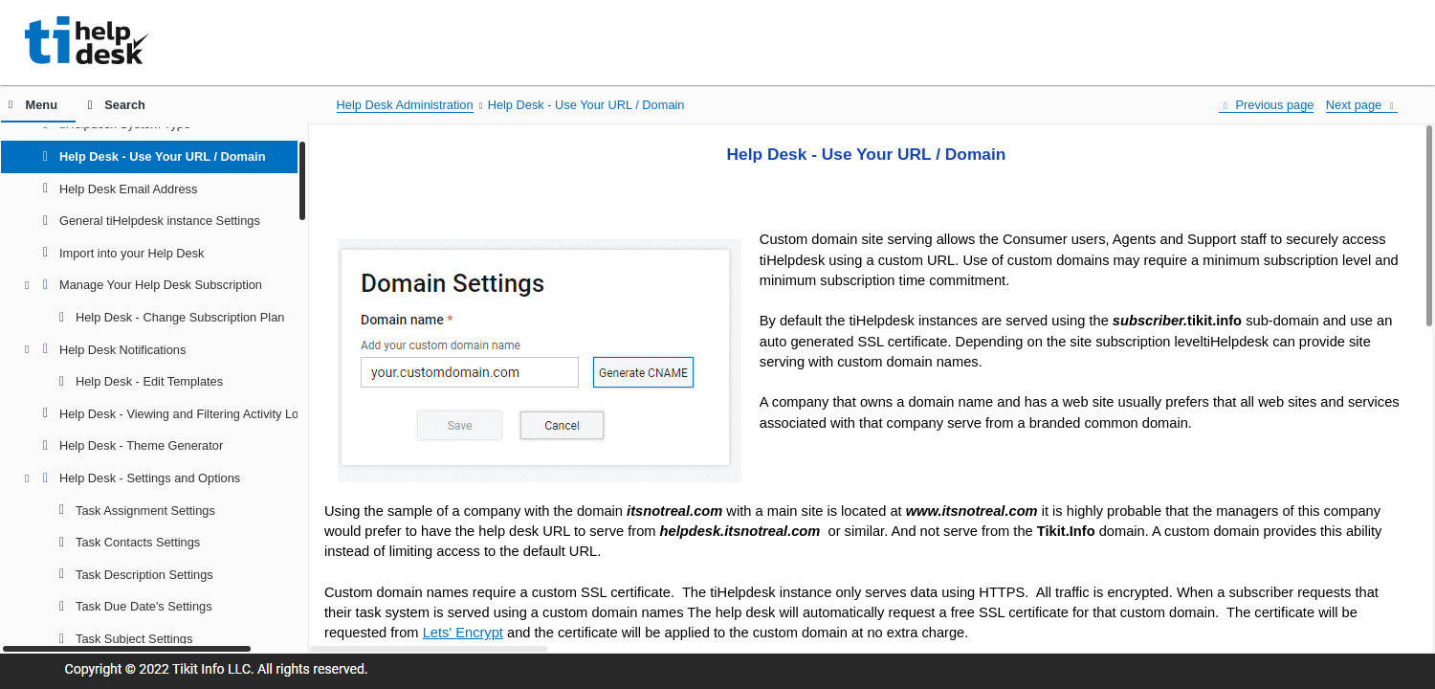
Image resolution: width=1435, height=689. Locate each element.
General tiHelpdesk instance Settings (159, 220)
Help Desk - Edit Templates (149, 381)
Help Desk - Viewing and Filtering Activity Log (182, 414)
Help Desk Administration (405, 105)
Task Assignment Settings (145, 510)
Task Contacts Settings (138, 542)
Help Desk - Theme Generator (141, 445)
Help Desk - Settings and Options (149, 478)
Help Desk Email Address (128, 189)
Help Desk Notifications (122, 350)
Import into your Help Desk (132, 253)
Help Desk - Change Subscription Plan (180, 317)
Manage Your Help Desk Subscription (160, 285)
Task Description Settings (144, 574)
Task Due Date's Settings (144, 606)
